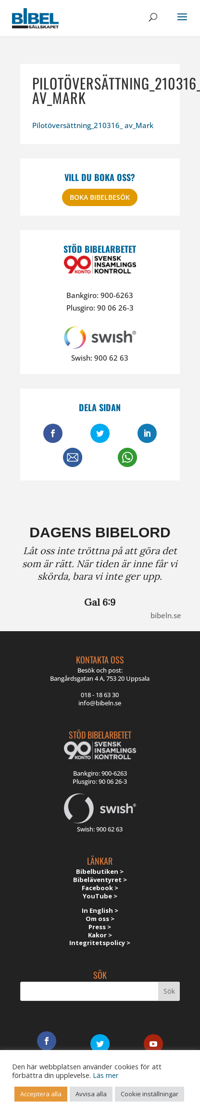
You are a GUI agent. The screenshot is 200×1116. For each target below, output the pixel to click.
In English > (100, 910)
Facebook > (100, 887)
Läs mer (106, 1075)
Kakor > (100, 935)
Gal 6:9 (99, 602)
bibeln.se (165, 615)
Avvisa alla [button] (91, 1094)
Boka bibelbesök (100, 197)
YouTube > (100, 896)
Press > (99, 926)
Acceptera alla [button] (41, 1094)
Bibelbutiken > (100, 871)
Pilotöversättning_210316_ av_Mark (92, 125)
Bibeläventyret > (100, 879)
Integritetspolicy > (99, 942)
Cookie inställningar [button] (149, 1094)
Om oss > (100, 918)
